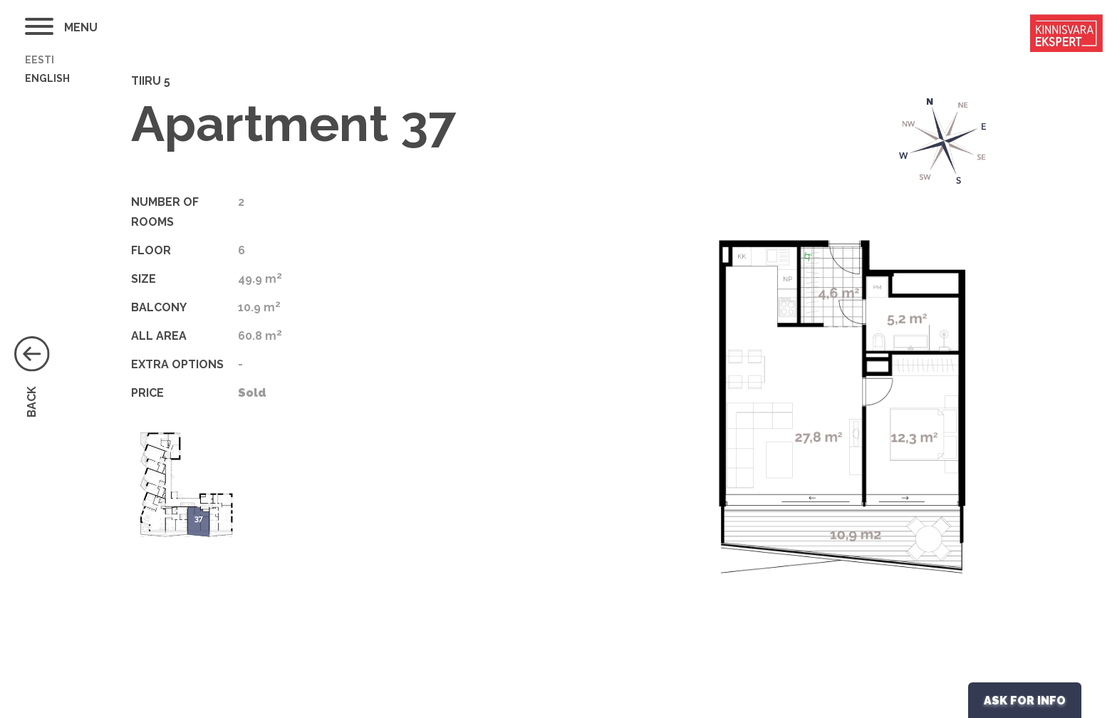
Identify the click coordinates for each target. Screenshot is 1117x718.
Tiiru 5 (150, 81)
